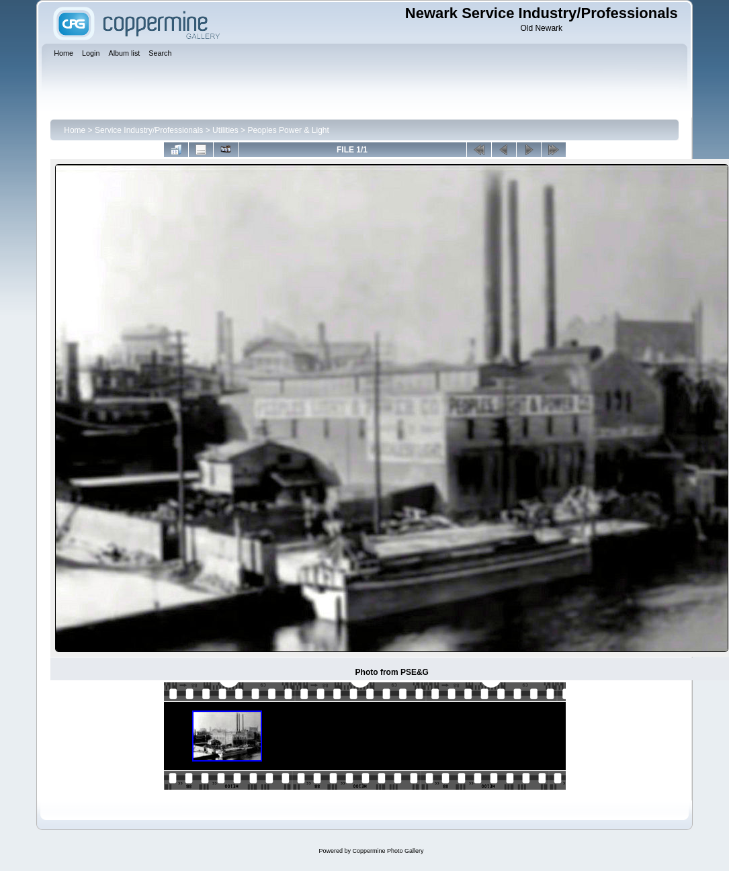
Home (74, 130)
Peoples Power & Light (288, 130)
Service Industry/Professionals (149, 130)
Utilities (225, 130)
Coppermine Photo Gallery (387, 850)
